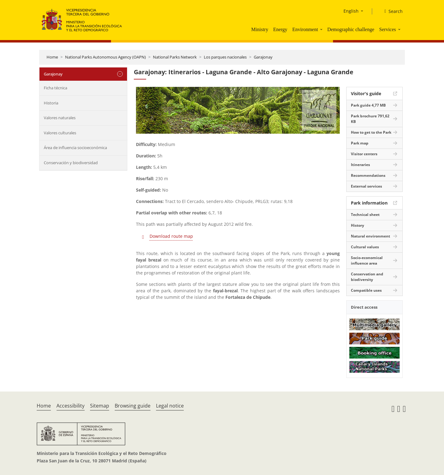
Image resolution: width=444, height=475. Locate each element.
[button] (322, 29)
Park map (359, 143)
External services (366, 186)
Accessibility (70, 405)
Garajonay (263, 57)
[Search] (391, 11)
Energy (280, 29)
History (357, 225)
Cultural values (365, 247)
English (351, 11)
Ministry (259, 29)
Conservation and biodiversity (367, 276)
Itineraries (360, 164)
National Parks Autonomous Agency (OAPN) (105, 57)
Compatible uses (366, 290)
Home (52, 57)
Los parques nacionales (225, 57)
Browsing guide (132, 405)
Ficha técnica (55, 88)
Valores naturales (60, 117)
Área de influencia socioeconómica (75, 147)
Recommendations (368, 175)
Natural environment (370, 236)
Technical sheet (365, 214)
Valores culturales (60, 133)
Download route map (171, 236)
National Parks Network (175, 57)
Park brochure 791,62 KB (370, 118)
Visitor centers (364, 153)
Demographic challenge (350, 29)
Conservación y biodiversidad (71, 162)
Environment (305, 29)
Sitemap (99, 405)
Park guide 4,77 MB (368, 105)
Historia (51, 103)
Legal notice (170, 405)
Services (387, 29)
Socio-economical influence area (367, 260)
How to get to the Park (371, 132)
